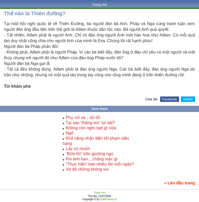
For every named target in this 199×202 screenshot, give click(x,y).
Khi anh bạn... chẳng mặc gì (92, 159)
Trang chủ (99, 4)
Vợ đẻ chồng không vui (87, 169)
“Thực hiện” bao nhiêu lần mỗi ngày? (100, 164)
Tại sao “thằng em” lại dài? (90, 123)
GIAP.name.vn (108, 199)
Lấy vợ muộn (78, 148)
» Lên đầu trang (179, 183)
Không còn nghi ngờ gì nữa (91, 128)
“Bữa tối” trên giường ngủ (89, 154)
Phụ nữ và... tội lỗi (83, 117)
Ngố (70, 133)
